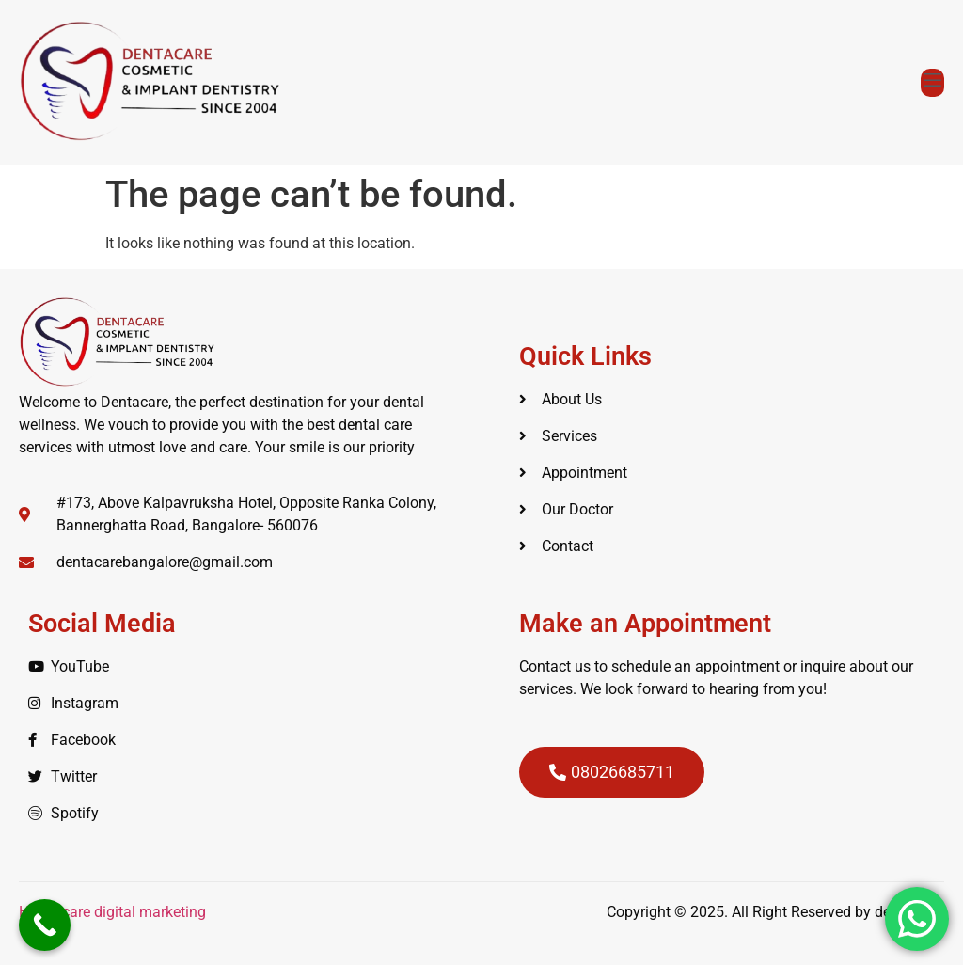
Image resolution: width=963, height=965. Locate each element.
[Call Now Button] (45, 925)
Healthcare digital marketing (114, 912)
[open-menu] (932, 83)
